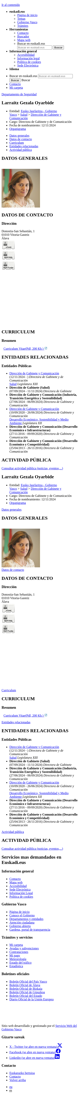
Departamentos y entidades (26, 919)
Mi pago (14, 955)
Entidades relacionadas (16, 722)
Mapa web (23, 40)
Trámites (22, 25)
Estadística (16, 966)
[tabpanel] (40, 182)
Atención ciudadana (22, 922)
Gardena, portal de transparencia (29, 929)
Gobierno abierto (20, 926)
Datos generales (12, 509)
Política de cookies (29, 62)
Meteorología (17, 959)
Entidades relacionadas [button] (23, 146)
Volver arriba (17, 1080)
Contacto (23, 33)
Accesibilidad (26, 54)
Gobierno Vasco (27, 22)
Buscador (23, 36)
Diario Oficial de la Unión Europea (31, 999)
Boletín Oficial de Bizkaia (25, 988)
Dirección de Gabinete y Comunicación (34, 373)
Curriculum (9, 690)
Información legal (28, 58)
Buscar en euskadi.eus (31, 43)
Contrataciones (18, 952)
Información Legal (21, 893)
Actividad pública (13, 832)
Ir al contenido (11, 5)
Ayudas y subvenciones (24, 948)
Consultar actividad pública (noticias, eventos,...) (32, 468)
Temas (21, 18)
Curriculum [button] (16, 142)
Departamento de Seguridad (19, 94)
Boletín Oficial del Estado (25, 995)
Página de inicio (27, 15)
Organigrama (17, 129)
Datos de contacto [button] (20, 139)
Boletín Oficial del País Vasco (28, 981)
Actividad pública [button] (20, 149)
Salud (23, 114)
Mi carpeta (16, 87)
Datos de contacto (13, 569)
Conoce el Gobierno (22, 915)
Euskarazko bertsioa (22, 1073)
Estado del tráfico (20, 962)
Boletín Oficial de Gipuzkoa (27, 992)
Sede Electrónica (27, 65)
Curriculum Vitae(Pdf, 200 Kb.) (25, 348)
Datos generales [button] (19, 135)
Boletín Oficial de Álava (24, 985)
